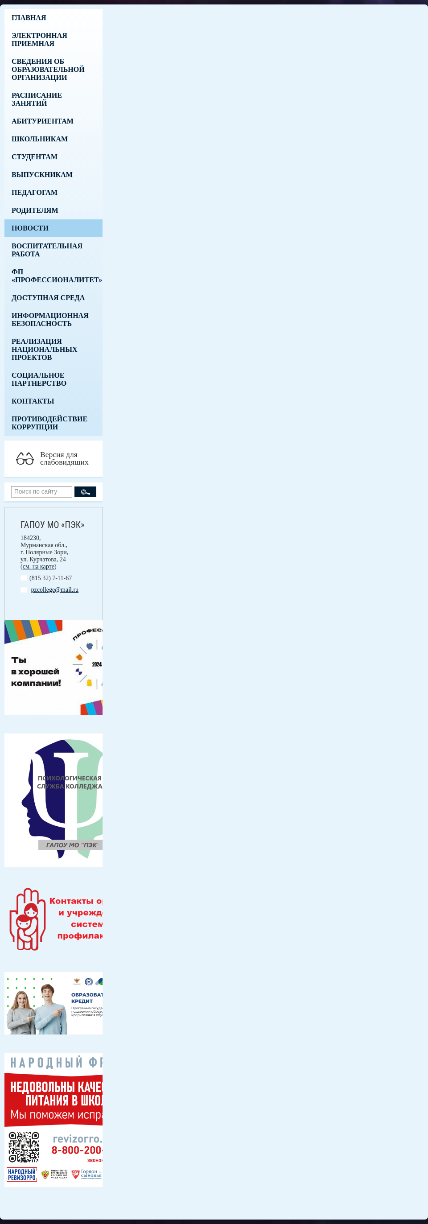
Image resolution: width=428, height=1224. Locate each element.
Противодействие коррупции (49, 423)
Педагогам (35, 192)
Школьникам (40, 139)
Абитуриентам (43, 121)
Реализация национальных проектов (45, 349)
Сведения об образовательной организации (48, 69)
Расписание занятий (37, 99)
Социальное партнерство (39, 379)
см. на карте (38, 566)
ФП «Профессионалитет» (57, 276)
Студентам (35, 157)
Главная (29, 17)
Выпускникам (42, 174)
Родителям (35, 210)
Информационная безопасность (50, 319)
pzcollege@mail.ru (55, 589)
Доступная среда (48, 297)
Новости (30, 228)
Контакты (33, 401)
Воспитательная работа (47, 250)
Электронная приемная (39, 39)
